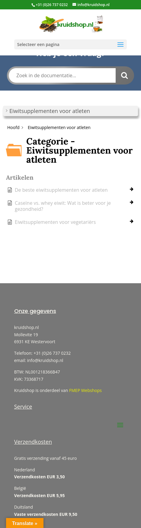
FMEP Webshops (85, 390)
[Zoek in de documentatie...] (62, 75)
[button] (70, 111)
